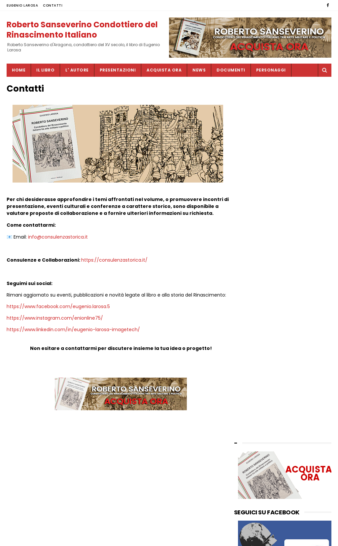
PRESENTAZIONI (118, 70)
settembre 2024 (252, 323)
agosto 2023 (248, 363)
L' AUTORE (77, 70)
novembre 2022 (251, 417)
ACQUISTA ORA (164, 70)
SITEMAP (147, 537)
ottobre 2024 (249, 316)
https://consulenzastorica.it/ (114, 274)
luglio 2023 (246, 370)
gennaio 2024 (249, 343)
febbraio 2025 (250, 296)
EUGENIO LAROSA (22, 5)
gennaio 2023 (249, 403)
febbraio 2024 (250, 336)
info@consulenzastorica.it (58, 251)
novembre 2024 (252, 309)
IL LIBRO (45, 70)
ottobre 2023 (248, 356)
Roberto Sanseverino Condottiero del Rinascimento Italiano (82, 29)
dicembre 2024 (251, 303)
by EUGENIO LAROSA (256, 444)
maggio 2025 (249, 289)
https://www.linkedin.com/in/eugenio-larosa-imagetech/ (73, 351)
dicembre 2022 (251, 410)
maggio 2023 (249, 383)
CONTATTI (52, 5)
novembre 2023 (251, 350)
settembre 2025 (252, 269)
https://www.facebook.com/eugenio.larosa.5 (58, 328)
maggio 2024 (249, 329)
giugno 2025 (248, 282)
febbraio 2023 (250, 397)
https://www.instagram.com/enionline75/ (55, 339)
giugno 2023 (248, 377)
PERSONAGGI (271, 70)
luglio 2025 (246, 276)
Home (18, 70)
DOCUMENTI (231, 70)
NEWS (199, 70)
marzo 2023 (247, 390)
